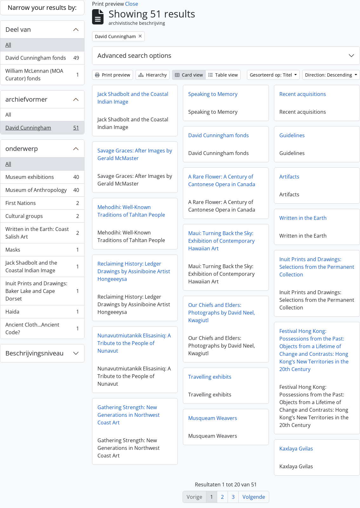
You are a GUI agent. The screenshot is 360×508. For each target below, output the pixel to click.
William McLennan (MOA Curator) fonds (42, 74)
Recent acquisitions (302, 94)
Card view (189, 75)
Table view (223, 75)
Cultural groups (42, 217)
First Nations (42, 204)
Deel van (18, 29)
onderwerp (21, 148)
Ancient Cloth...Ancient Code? (42, 328)
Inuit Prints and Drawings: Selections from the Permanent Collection (316, 267)
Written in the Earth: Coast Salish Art (42, 233)
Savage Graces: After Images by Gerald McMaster (134, 154)
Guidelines (292, 135)
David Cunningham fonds (42, 59)
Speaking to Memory (212, 94)
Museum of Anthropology (42, 191)
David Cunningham (42, 129)
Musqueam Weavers (212, 418)
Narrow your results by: (42, 7)
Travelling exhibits (209, 376)
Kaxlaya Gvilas (296, 448)
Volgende (254, 496)
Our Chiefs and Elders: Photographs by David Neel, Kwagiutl (221, 312)
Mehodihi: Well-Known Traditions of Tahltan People (131, 211)
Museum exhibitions (42, 178)
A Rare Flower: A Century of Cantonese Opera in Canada (221, 180)
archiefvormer (26, 99)
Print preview (112, 75)
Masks (42, 251)
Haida (42, 313)
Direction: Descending (329, 75)
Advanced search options (134, 55)
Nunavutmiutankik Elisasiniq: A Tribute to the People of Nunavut (134, 343)
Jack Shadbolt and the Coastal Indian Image (42, 266)
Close (131, 3)
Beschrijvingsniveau (34, 353)
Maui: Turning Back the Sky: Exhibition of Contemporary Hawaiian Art (221, 241)
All (8, 44)
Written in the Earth (303, 217)
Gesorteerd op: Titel (271, 75)
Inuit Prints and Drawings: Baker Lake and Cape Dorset (42, 291)
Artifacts (289, 176)
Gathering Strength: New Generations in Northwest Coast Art (128, 415)
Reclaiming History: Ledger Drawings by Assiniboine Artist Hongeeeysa (133, 271)
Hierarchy (152, 75)
